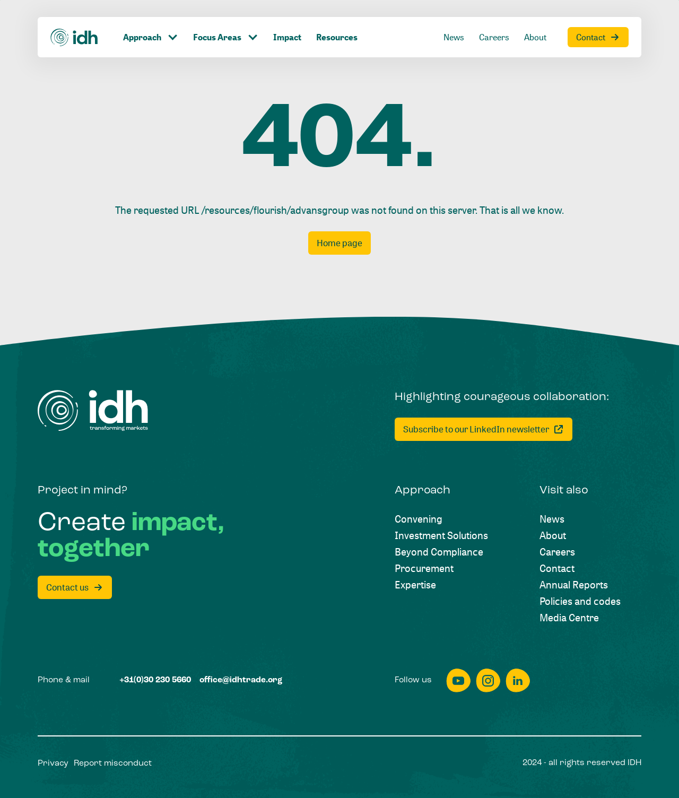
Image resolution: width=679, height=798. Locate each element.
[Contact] (598, 37)
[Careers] (494, 37)
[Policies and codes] (580, 601)
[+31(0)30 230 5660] (155, 681)
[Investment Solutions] (441, 535)
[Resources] (337, 37)
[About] (535, 37)
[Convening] (418, 518)
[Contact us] (75, 587)
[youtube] (458, 680)
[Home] (74, 37)
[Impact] (287, 37)
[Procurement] (424, 568)
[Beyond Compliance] (439, 551)
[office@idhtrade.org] (240, 681)
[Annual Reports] (573, 584)
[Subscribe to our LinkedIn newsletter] (483, 429)
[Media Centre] (569, 617)
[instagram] (488, 680)
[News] (454, 37)
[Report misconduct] (113, 764)
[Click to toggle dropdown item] (151, 37)
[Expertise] (415, 584)
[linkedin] (517, 680)
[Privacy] (53, 764)
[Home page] (339, 243)
